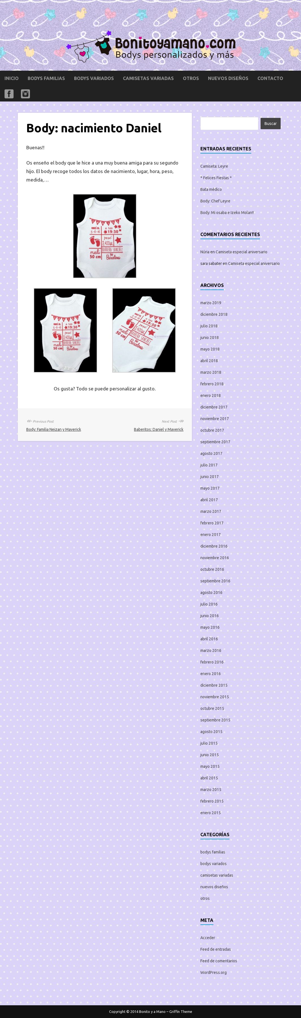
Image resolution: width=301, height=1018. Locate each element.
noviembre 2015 (214, 697)
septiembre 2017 (215, 442)
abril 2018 (209, 360)
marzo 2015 (210, 789)
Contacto (270, 78)
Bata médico (211, 189)
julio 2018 (209, 326)
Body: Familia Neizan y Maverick (53, 429)
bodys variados (94, 78)
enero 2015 (210, 812)
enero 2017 (210, 534)
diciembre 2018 (214, 314)
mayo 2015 (210, 766)
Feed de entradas (215, 949)
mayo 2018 (210, 349)
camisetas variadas (148, 78)
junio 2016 (209, 615)
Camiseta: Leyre (214, 166)
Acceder (207, 937)
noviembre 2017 (214, 418)
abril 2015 (209, 778)
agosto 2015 (211, 731)
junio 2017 (209, 476)
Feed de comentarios (218, 961)
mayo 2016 (210, 627)
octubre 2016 (212, 569)
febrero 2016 (212, 662)
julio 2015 (209, 743)
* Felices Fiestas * (216, 178)
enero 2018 (210, 395)
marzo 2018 (210, 372)
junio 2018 (209, 337)
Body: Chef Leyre (215, 201)
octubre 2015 (212, 708)
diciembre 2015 (214, 685)
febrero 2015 (212, 801)
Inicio (12, 78)
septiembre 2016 (215, 581)
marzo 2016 (210, 650)
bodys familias (46, 78)
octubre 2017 (212, 430)
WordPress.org (213, 972)
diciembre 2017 (214, 407)
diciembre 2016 (214, 546)
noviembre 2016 (214, 558)
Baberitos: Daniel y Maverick (158, 429)
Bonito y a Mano (152, 1011)
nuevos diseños (228, 78)
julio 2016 (209, 604)
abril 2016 (209, 639)
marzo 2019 (210, 303)
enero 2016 (210, 673)
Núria (204, 252)
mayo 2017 (210, 488)
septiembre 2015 (215, 720)
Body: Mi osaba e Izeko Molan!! (227, 212)
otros (191, 78)
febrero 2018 (212, 384)
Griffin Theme (180, 1011)
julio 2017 (209, 465)
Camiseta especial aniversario (241, 252)
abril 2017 (209, 500)
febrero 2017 (212, 523)
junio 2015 (209, 755)
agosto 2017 (211, 453)
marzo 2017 (210, 511)
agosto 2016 (211, 592)
